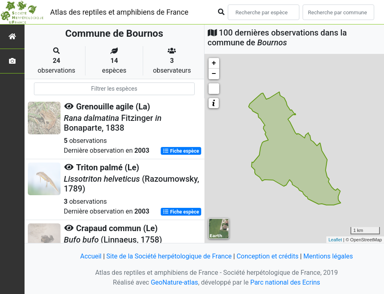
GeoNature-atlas (174, 282)
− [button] (214, 74)
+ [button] (214, 63)
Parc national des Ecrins (285, 282)
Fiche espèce (181, 151)
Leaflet (335, 239)
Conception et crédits (267, 256)
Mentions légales (328, 256)
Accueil (90, 256)
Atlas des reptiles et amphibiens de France (119, 12)
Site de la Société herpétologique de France (168, 256)
